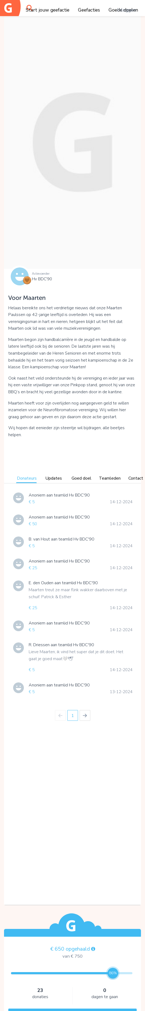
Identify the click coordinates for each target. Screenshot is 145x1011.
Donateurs (27, 478)
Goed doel (81, 478)
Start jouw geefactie (47, 10)
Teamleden (110, 478)
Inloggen (126, 10)
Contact (135, 478)
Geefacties (89, 10)
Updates (53, 478)
